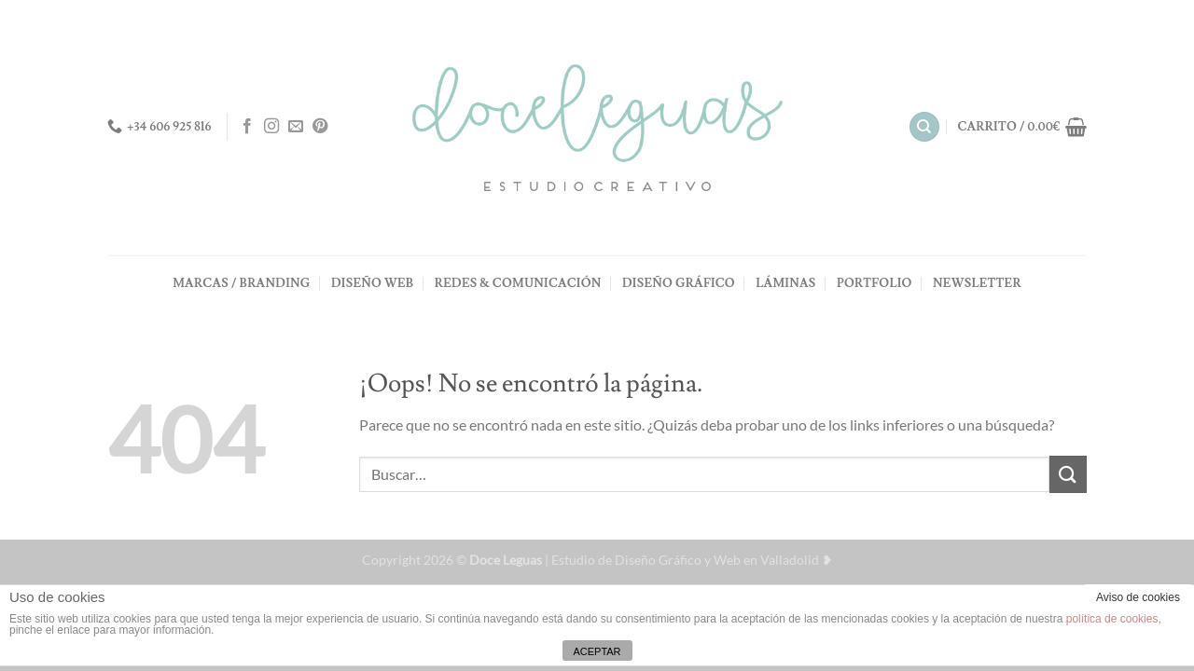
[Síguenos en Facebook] (247, 126)
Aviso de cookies (1138, 597)
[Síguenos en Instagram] (271, 126)
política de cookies (1112, 618)
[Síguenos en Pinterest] (319, 126)
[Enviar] (1068, 474)
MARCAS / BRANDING (241, 283)
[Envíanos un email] (295, 126)
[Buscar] (924, 127)
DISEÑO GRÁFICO (678, 283)
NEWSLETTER (977, 283)
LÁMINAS (785, 283)
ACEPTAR (596, 651)
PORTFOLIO (874, 283)
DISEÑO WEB (372, 283)
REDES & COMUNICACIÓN (518, 283)
